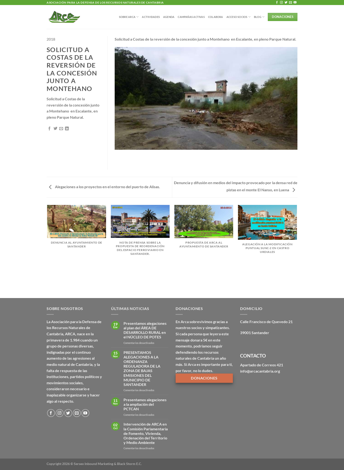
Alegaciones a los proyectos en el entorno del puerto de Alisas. (104, 186)
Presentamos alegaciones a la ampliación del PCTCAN (145, 404)
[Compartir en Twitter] (55, 129)
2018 (51, 39)
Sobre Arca (129, 17)
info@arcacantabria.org (260, 371)
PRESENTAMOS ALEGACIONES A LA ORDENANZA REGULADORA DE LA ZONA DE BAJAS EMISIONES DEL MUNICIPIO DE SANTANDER (142, 368)
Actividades (151, 16)
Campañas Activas (191, 16)
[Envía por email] (61, 129)
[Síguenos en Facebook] (276, 2)
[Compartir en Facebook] (49, 129)
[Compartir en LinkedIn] (67, 129)
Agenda (168, 16)
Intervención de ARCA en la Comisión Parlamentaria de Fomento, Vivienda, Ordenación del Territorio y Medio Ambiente (146, 433)
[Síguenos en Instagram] (281, 2)
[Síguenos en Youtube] (295, 2)
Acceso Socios (238, 17)
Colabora (215, 16)
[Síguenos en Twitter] (286, 2)
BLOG (259, 17)
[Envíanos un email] (290, 2)
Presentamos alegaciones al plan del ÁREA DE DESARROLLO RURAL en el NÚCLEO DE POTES (145, 330)
